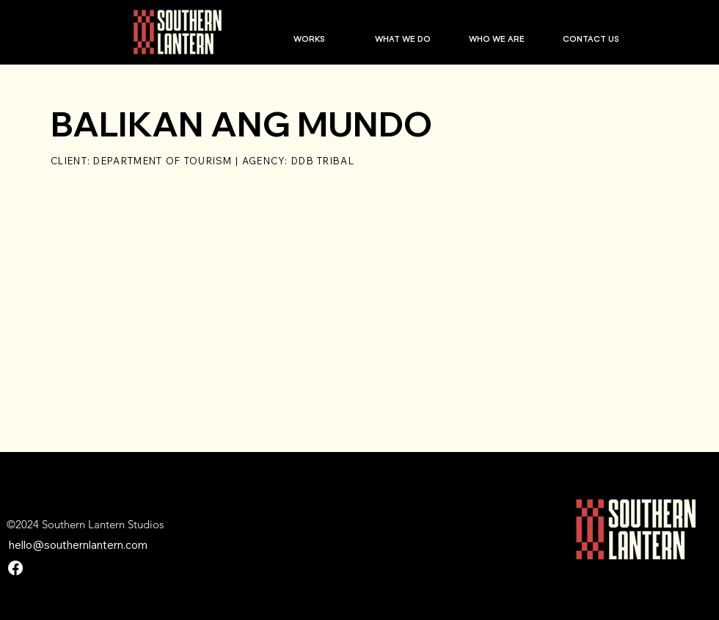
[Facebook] (15, 568)
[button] (309, 39)
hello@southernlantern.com (78, 545)
